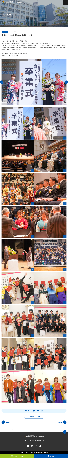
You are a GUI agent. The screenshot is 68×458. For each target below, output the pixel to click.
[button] (1, 82)
